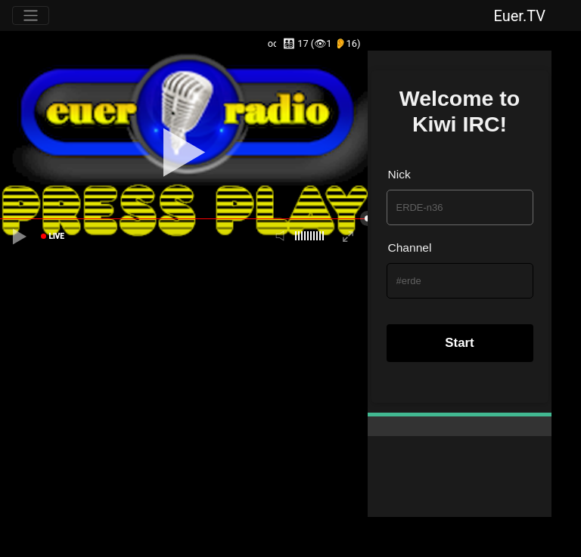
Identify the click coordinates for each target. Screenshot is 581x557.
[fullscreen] (348, 236)
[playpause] (20, 236)
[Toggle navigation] (30, 15)
